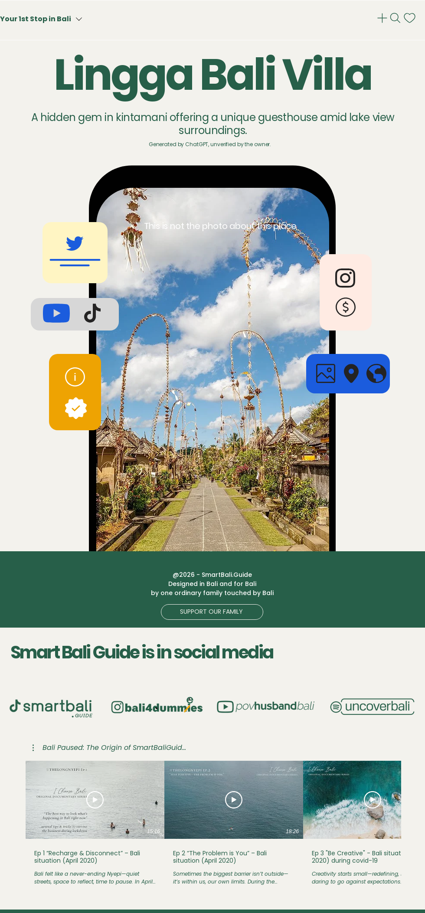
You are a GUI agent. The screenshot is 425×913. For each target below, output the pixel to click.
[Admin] (383, 18)
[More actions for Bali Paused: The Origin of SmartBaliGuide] (109, 748)
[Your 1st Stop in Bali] (57, 19)
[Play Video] (95, 799)
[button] (212, 612)
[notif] (410, 18)
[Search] (396, 18)
